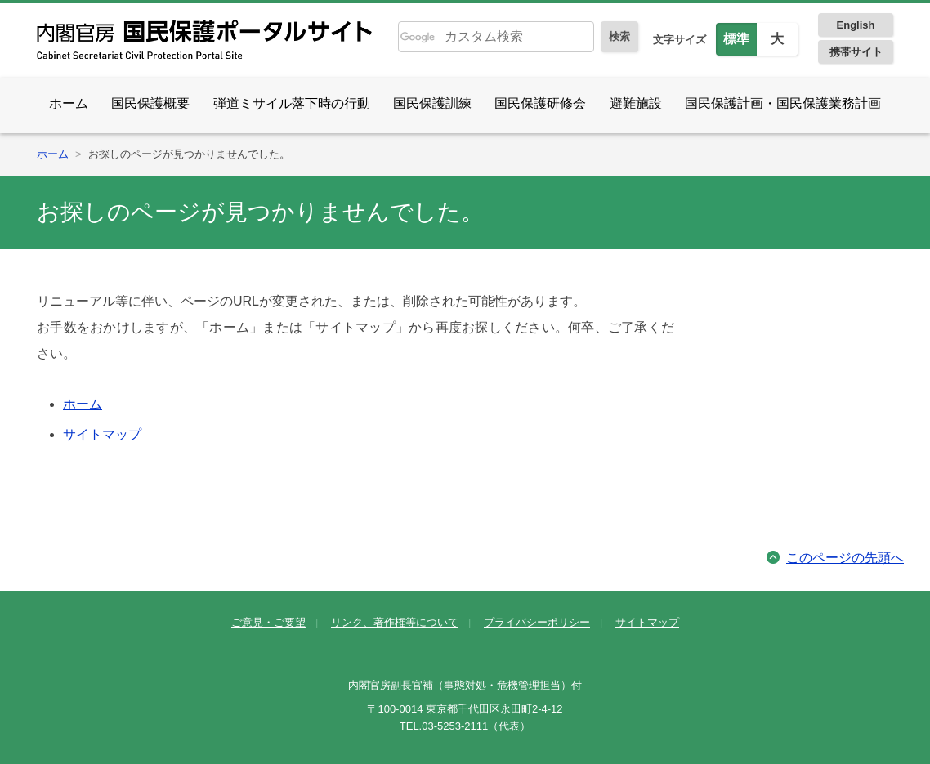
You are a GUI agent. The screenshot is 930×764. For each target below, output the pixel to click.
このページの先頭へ (845, 558)
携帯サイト (856, 52)
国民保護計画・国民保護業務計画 (783, 103)
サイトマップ (102, 434)
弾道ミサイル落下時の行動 (291, 103)
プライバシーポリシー (537, 622)
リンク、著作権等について (394, 622)
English (856, 25)
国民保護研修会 (540, 103)
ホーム (68, 103)
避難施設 (636, 103)
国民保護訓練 (432, 103)
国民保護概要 (150, 103)
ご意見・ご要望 (268, 622)
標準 (736, 39)
